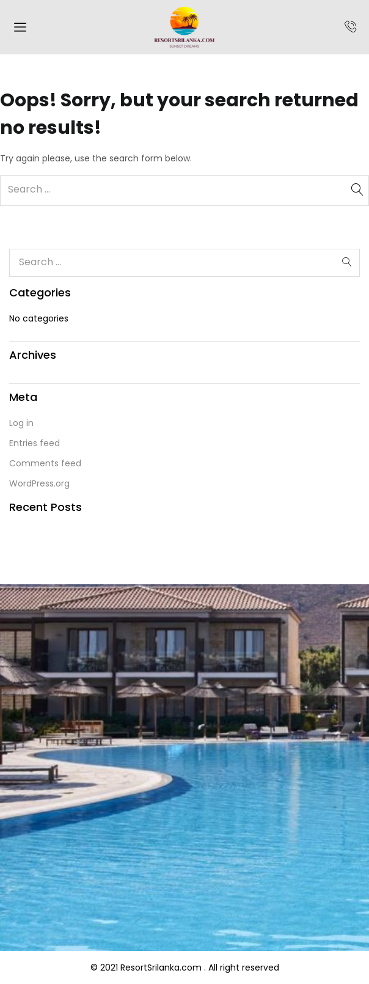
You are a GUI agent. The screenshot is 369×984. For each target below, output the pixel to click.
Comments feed (45, 463)
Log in (21, 423)
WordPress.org (39, 483)
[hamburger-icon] (20, 28)
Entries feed (34, 443)
